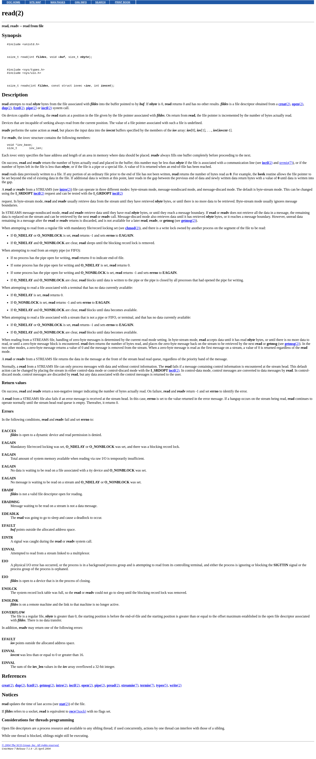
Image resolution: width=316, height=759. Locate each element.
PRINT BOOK (122, 2)
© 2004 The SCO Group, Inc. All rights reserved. (30, 753)
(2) (284, 111)
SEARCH (100, 2)
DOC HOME (13, 2)
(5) (162, 694)
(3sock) (77, 720)
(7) (286, 171)
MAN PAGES (57, 2)
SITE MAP (35, 2)
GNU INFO (81, 2)
